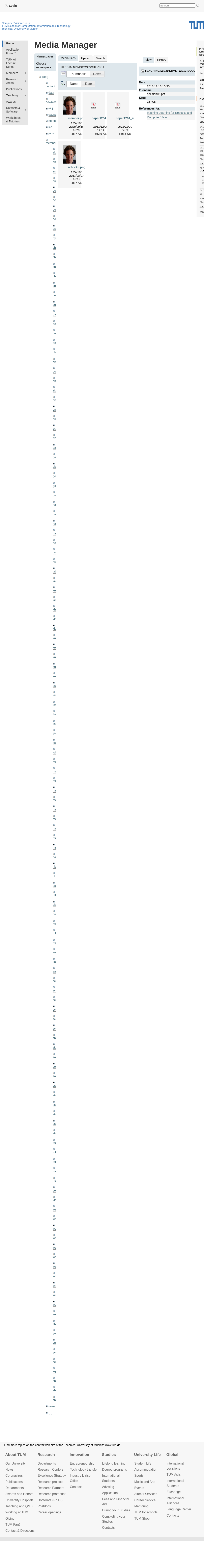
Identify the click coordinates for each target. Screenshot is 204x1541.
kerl (55, 600)
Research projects (50, 1482)
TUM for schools (145, 1512)
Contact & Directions (19, 1530)
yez (55, 1352)
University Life (147, 1454)
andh (56, 162)
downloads (53, 102)
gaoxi (56, 457)
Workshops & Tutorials (13, 119)
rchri (55, 933)
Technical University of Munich (20, 28)
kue (55, 666)
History (161, 60)
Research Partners (51, 1488)
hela (55, 543)
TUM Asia (173, 1474)
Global (172, 1454)
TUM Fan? (13, 1524)
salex (56, 952)
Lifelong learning (113, 1463)
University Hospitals (19, 1500)
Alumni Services (145, 1494)
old (55, 876)
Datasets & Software (13, 109)
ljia (54, 733)
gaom (56, 447)
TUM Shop (142, 1518)
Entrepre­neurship (82, 1463)
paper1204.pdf (101, 118)
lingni (56, 723)
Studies (109, 1454)
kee (55, 590)
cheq (56, 247)
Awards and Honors (19, 1494)
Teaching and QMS (19, 1506)
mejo (56, 809)
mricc (56, 838)
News (9, 1469)
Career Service (145, 1500)
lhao (55, 714)
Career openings (49, 1512)
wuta (56, 1304)
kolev (56, 647)
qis (54, 904)
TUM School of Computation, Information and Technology (36, 25)
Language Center (179, 1509)
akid (55, 152)
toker (56, 1152)
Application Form (13, 51)
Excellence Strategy (52, 1475)
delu (55, 324)
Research (46, 1454)
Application (110, 1493)
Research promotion (52, 1494)
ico (50, 127)
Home (10, 43)
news (52, 1406)
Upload (85, 58)
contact (50, 86)
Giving (9, 1518)
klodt (56, 628)
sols (55, 1057)
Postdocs (44, 1506)
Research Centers (50, 1469)
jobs (51, 133)
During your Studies (116, 1510)
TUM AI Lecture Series (11, 63)
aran (56, 171)
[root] (44, 76)
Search (100, 58)
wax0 (56, 1247)
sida (55, 1047)
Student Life (142, 1463)
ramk (56, 923)
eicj (51, 108)
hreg (56, 561)
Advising (108, 1487)
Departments (14, 1488)
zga (55, 1371)
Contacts (76, 1487)
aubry (56, 181)
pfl (54, 895)
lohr (55, 752)
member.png (76, 118)
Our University (15, 1463)
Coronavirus (14, 1475)
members (52, 143)
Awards (11, 101)
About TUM (15, 1454)
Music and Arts (144, 1482)
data (51, 92)
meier (56, 790)
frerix (56, 438)
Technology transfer (84, 1469)
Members (12, 73)
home (52, 120)
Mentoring (141, 1506)
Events (139, 1488)
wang (56, 1228)
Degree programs (114, 1469)
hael (55, 514)
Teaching (12, 95)
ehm (55, 381)
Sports (139, 1475)
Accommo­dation (145, 1469)
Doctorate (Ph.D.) (50, 1500)
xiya (55, 1323)
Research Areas (12, 81)
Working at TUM (16, 1512)
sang (56, 961)
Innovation (79, 1454)
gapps (52, 114)
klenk (56, 619)
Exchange (174, 1492)
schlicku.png (76, 167)
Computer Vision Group (16, 23)
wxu (55, 1314)
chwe (56, 276)
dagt (55, 314)
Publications (14, 89)
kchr (55, 581)
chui (55, 266)
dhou (56, 352)
